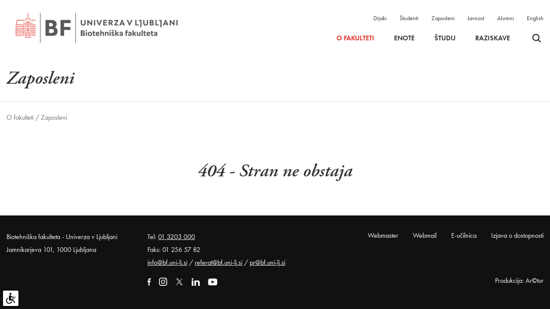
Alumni (505, 18)
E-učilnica (464, 235)
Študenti (409, 18)
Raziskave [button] (492, 38)
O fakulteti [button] (355, 38)
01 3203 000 (176, 236)
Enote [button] (404, 38)
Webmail (425, 235)
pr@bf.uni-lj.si (267, 262)
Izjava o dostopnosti (517, 235)
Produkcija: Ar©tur (519, 280)
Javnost (476, 18)
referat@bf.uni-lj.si (218, 262)
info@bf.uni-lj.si (167, 262)
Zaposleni (443, 18)
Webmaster (383, 235)
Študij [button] (444, 38)
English (535, 18)
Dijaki (380, 18)
